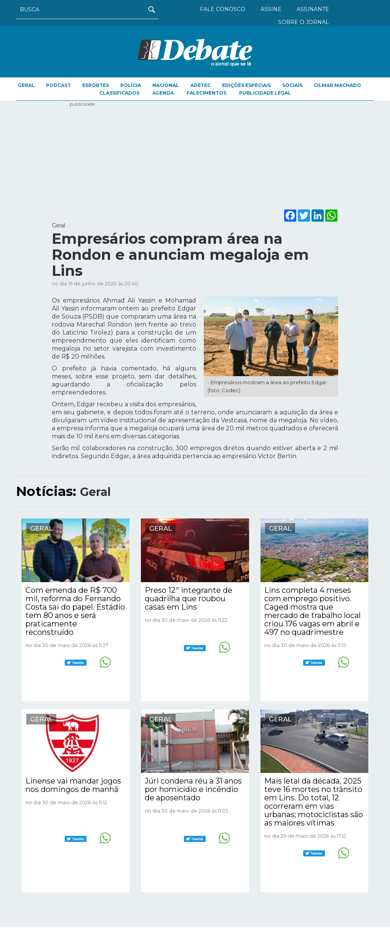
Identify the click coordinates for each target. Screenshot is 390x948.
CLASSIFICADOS (119, 93)
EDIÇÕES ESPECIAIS (246, 85)
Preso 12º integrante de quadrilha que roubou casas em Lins (188, 599)
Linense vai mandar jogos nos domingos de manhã (73, 785)
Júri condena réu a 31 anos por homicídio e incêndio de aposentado (193, 789)
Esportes (95, 85)
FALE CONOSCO (222, 9)
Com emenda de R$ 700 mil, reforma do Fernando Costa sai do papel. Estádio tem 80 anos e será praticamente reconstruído (75, 611)
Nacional (165, 85)
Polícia (130, 85)
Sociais (292, 85)
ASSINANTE (313, 9)
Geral (26, 85)
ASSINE (271, 9)
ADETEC (200, 85)
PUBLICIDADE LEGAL (265, 93)
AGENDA (163, 93)
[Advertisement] (195, 154)
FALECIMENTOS (206, 93)
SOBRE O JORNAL (303, 22)
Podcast (58, 85)
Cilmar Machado (337, 85)
